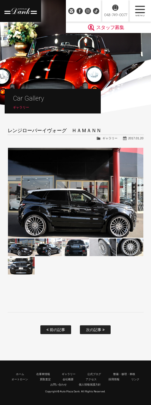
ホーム (20, 374)
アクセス (91, 379)
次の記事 (95, 330)
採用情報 (113, 379)
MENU (140, 11)
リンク (135, 379)
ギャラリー (110, 138)
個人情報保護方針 (90, 384)
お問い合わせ (71, 11)
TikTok (96, 11)
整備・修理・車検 (124, 374)
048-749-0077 (115, 15)
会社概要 (68, 379)
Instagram (88, 11)
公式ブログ (94, 374)
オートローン (20, 379)
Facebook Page (80, 11)
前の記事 (55, 330)
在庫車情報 (43, 374)
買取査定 (45, 379)
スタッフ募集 (110, 27)
